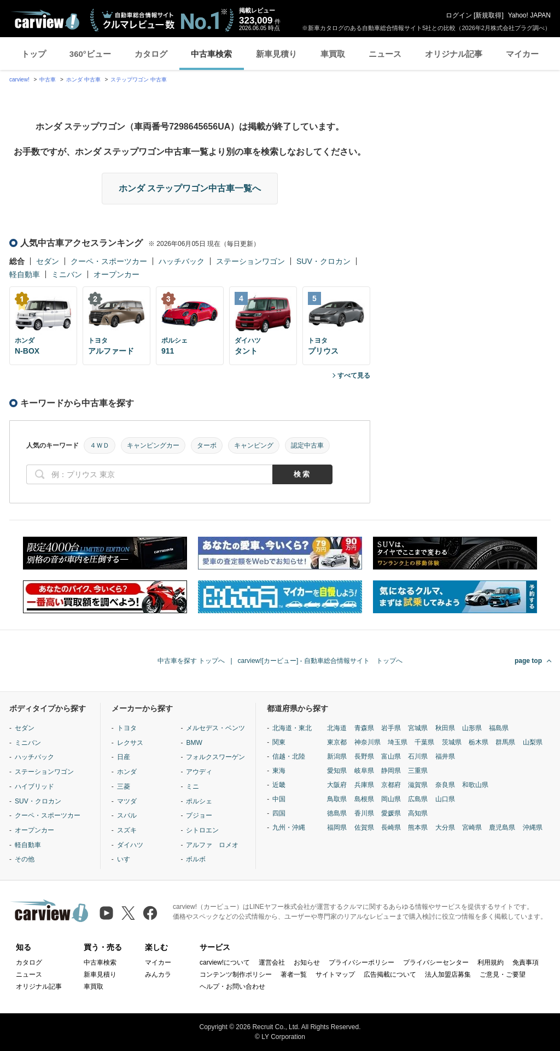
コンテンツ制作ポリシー (236, 974)
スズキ (127, 830)
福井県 (445, 756)
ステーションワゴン (250, 261)
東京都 (337, 742)
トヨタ (127, 728)
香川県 (364, 813)
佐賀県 (364, 827)
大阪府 (337, 785)
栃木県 (478, 742)
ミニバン (66, 274)
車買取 (332, 53)
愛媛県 (391, 813)
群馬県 (505, 742)
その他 (24, 859)
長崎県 (391, 827)
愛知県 (337, 770)
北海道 (337, 728)
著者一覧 (294, 974)
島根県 (364, 799)
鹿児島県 (502, 827)
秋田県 (445, 728)
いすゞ (127, 859)
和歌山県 (475, 785)
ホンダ (127, 772)
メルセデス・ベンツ (215, 728)
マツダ (127, 801)
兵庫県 (364, 785)
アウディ (199, 772)
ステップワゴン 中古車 (138, 80)
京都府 (391, 785)
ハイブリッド (34, 786)
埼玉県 (397, 742)
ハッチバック (182, 261)
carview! (19, 80)
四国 (278, 813)
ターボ (207, 445)
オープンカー (116, 274)
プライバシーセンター (436, 962)
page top (528, 660)
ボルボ (196, 859)
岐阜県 (364, 770)
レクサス (130, 743)
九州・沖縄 (288, 827)
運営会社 (272, 962)
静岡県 (391, 770)
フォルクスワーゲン (215, 757)
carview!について (225, 962)
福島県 (499, 728)
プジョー (199, 815)
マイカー (522, 53)
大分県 (445, 827)
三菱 (123, 786)
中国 (278, 799)
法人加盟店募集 (448, 974)
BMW (194, 743)
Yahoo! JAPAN (529, 15)
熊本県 (418, 827)
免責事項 (525, 962)
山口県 (445, 799)
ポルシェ (199, 801)
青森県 (364, 728)
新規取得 (488, 15)
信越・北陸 (288, 756)
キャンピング (253, 445)
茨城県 (452, 742)
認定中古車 (307, 445)
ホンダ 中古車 (83, 80)
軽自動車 (24, 274)
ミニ (192, 786)
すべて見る (353, 375)
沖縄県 (532, 827)
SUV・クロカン (323, 261)
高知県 (418, 813)
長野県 (364, 756)
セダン (47, 261)
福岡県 (337, 827)
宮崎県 (472, 827)
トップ (33, 53)
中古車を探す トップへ (191, 660)
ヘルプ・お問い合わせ (232, 986)
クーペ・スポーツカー (109, 261)
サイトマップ (335, 974)
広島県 (418, 799)
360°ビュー (90, 53)
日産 (123, 757)
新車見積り (276, 53)
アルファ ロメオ (212, 845)
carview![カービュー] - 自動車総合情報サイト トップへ (320, 660)
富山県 (391, 756)
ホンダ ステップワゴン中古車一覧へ (190, 188)
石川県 (418, 756)
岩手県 (391, 728)
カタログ (151, 53)
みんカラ (158, 974)
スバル (127, 815)
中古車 (47, 80)
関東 (278, 742)
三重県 (418, 770)
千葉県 (424, 742)
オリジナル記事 (453, 53)
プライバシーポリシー (361, 962)
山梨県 (532, 742)
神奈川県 (367, 742)
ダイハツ (130, 845)
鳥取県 (337, 799)
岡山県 (391, 799)
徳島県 (337, 813)
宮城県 (418, 728)
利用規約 (490, 962)
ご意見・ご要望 (503, 974)
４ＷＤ (99, 445)
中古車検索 (211, 53)
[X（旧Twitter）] (128, 913)
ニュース (385, 53)
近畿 (278, 785)
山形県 (472, 728)
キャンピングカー (153, 445)
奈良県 (445, 785)
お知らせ (307, 962)
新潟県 (337, 756)
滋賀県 (418, 785)
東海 (278, 770)
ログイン (459, 15)
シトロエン (202, 830)
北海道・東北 (292, 728)
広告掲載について (390, 974)
